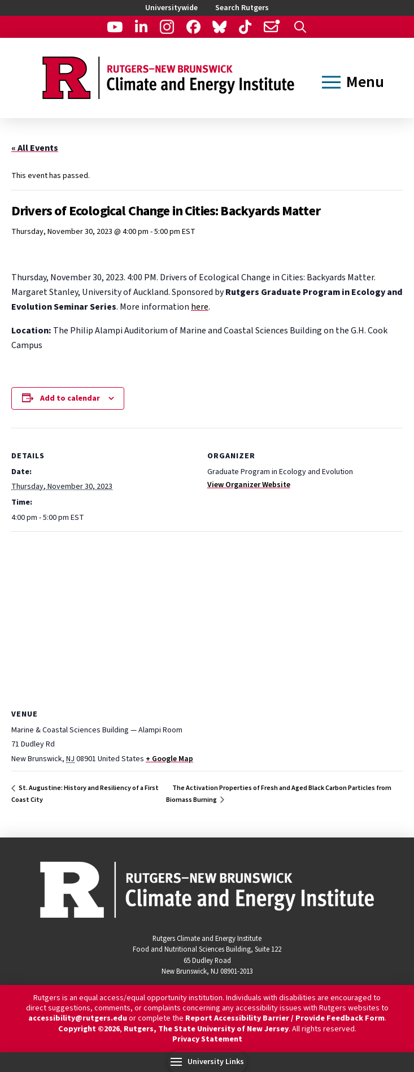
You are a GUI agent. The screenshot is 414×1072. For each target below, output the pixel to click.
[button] (300, 27)
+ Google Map (169, 759)
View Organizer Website (248, 485)
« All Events (34, 148)
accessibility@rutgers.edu (77, 1018)
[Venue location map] (207, 613)
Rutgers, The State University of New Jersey (206, 1029)
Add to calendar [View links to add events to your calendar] (70, 398)
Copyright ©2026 (89, 1029)
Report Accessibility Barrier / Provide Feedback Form (285, 1018)
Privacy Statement (207, 1039)
